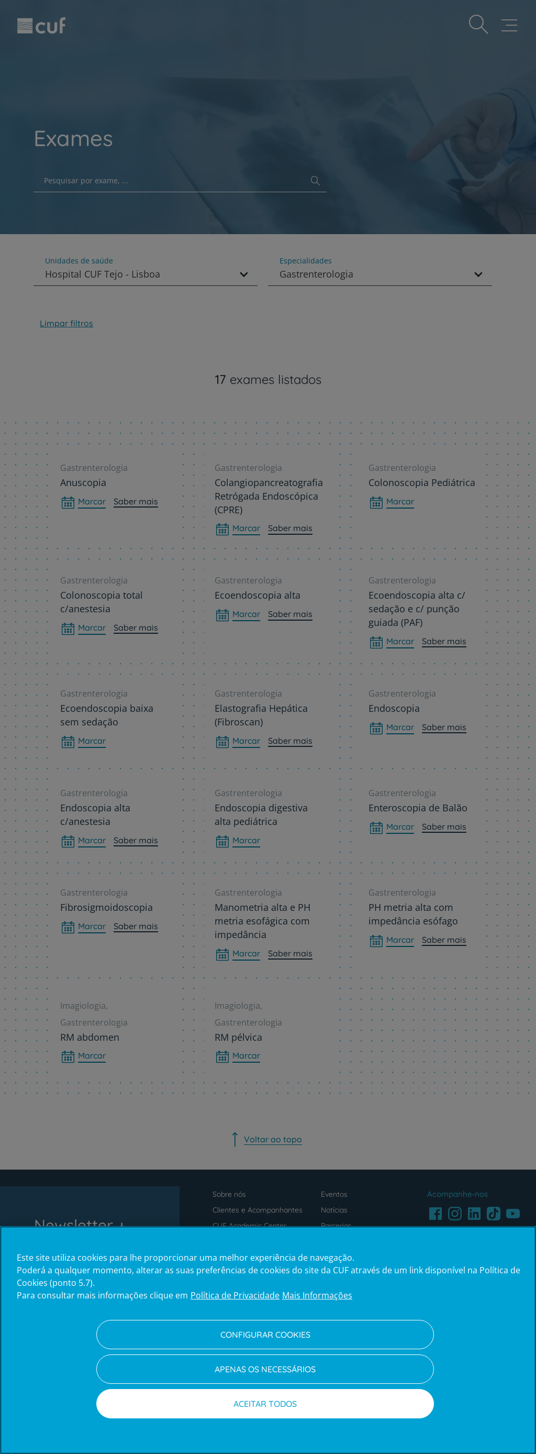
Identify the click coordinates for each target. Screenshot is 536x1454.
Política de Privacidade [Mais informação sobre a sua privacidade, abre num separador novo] (235, 1295)
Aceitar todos (265, 1403)
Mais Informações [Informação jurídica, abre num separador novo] (317, 1295)
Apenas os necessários (265, 1369)
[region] (268, 1340)
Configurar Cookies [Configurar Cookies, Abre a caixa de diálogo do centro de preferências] (265, 1334)
